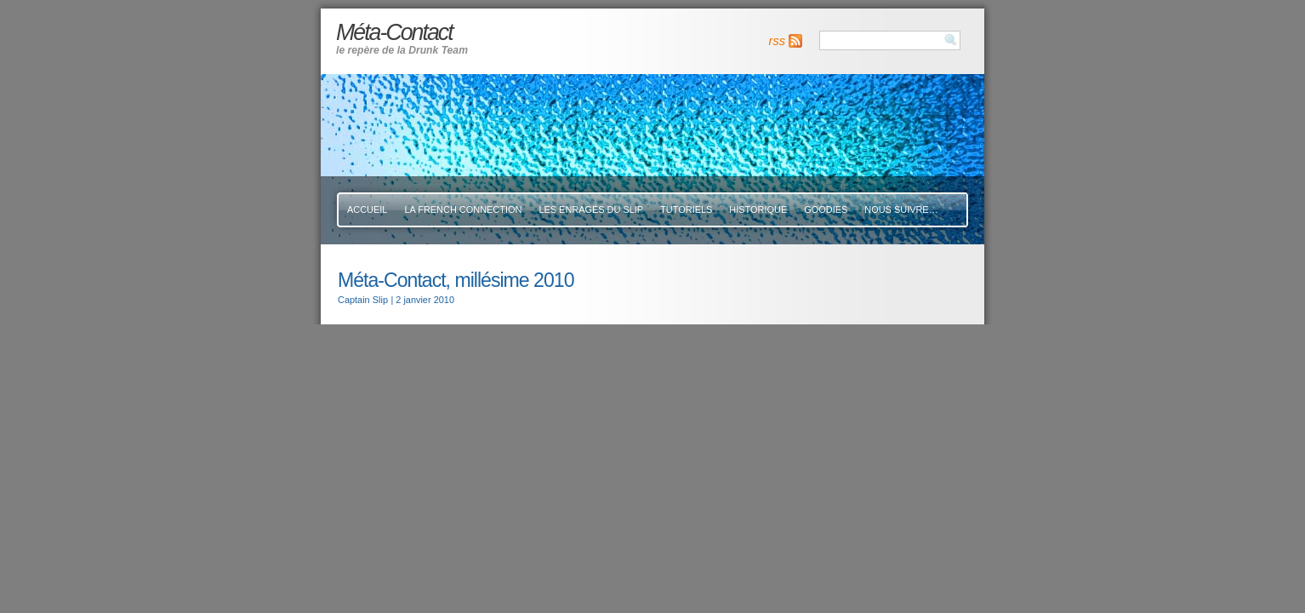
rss (777, 41)
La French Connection (462, 209)
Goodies (825, 209)
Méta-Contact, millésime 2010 (455, 280)
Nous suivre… (900, 209)
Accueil (367, 209)
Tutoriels (686, 209)
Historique (758, 209)
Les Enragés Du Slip (591, 209)
